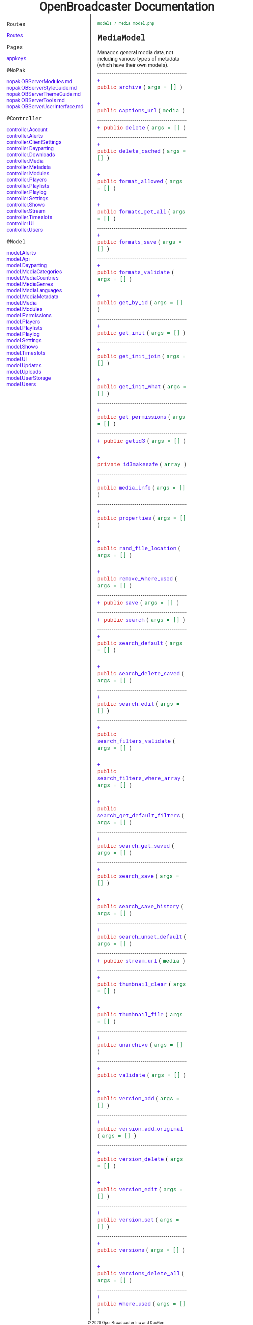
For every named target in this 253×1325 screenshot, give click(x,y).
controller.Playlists (28, 186)
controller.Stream (26, 211)
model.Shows (22, 347)
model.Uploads (24, 372)
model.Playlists (24, 328)
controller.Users (25, 230)
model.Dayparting (27, 265)
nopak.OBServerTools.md (36, 100)
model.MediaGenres (30, 284)
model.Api (18, 259)
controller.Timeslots (29, 217)
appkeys (16, 58)
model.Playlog (23, 334)
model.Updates (24, 365)
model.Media (22, 303)
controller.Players (27, 180)
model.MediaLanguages (34, 290)
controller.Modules (28, 173)
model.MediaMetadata (32, 297)
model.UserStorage (29, 378)
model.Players (23, 322)
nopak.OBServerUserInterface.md (45, 106)
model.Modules (24, 309)
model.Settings (24, 340)
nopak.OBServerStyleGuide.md (42, 88)
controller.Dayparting (30, 148)
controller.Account (27, 130)
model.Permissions (29, 315)
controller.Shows (26, 205)
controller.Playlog (26, 192)
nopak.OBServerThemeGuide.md (44, 94)
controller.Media (25, 161)
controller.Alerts (25, 136)
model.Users (21, 384)
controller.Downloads (31, 155)
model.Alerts (21, 253)
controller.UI (20, 223)
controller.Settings (27, 198)
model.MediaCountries (33, 278)
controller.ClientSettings (34, 142)
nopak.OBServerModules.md (39, 81)
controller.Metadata (29, 167)
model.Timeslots (26, 353)
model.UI (17, 359)
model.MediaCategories (34, 271)
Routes (15, 35)
